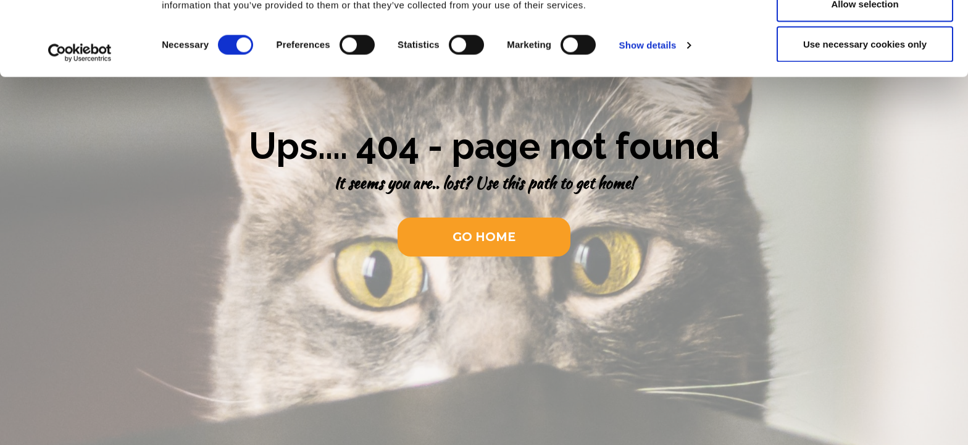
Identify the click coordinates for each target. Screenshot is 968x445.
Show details (648, 114)
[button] (484, 237)
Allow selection (864, 73)
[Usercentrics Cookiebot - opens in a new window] (80, 122)
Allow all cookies (865, 32)
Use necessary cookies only (865, 113)
